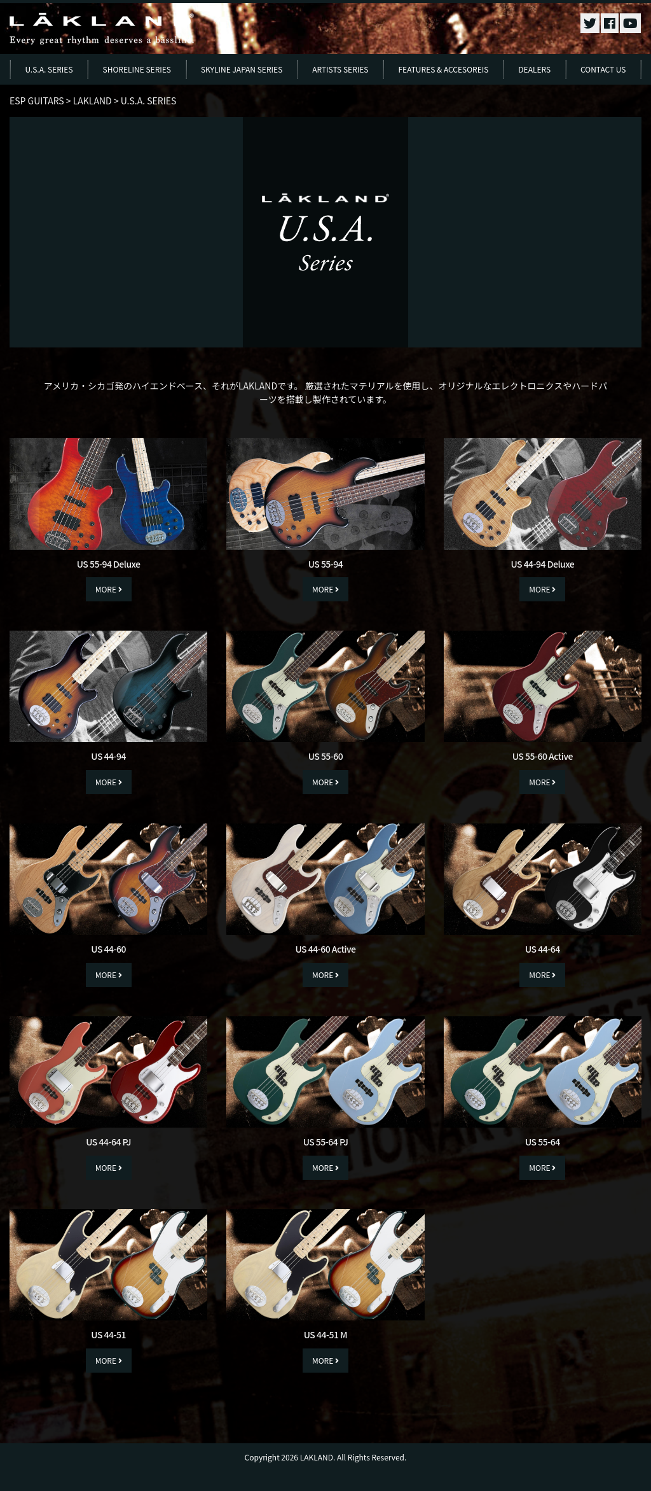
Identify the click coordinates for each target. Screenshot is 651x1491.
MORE (108, 589)
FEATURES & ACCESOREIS (443, 69)
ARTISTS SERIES (340, 69)
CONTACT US (603, 69)
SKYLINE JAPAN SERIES (241, 69)
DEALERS (534, 69)
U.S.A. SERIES (48, 69)
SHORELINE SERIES (137, 69)
